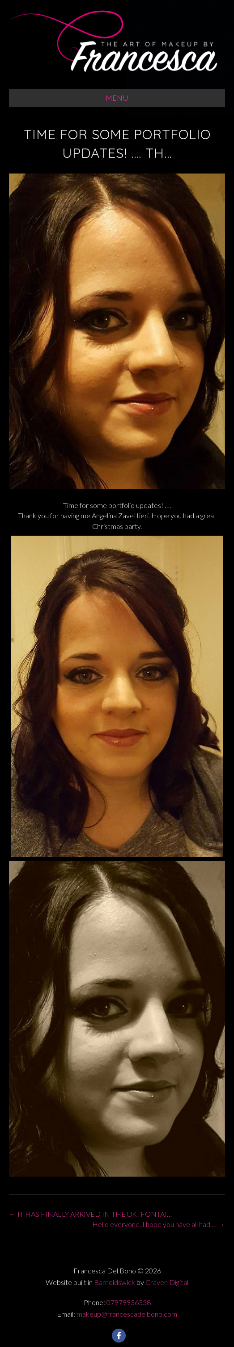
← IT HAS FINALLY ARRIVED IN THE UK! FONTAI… (90, 1214)
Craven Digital (166, 1282)
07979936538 (128, 1302)
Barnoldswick (114, 1282)
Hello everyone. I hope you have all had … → (158, 1224)
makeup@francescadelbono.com (127, 1314)
